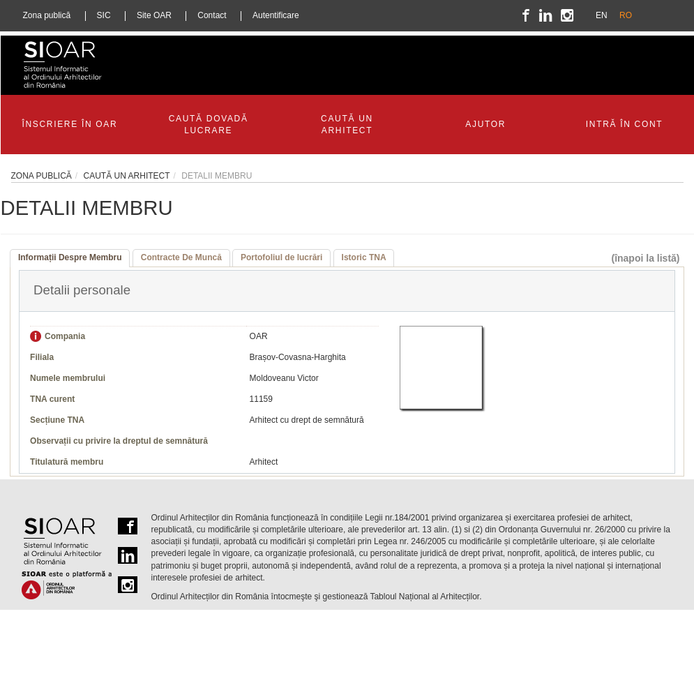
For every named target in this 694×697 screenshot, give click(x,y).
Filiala (42, 357)
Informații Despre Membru (70, 257)
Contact (211, 15)
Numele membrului (67, 378)
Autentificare (275, 15)
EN (602, 15)
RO (625, 15)
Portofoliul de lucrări (281, 257)
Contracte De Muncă (181, 257)
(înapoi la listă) (645, 258)
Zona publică (47, 15)
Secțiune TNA (57, 420)
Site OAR (154, 15)
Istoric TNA (364, 257)
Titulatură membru (66, 462)
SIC (104, 15)
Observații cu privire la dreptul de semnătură (119, 441)
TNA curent (52, 399)
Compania (65, 336)
